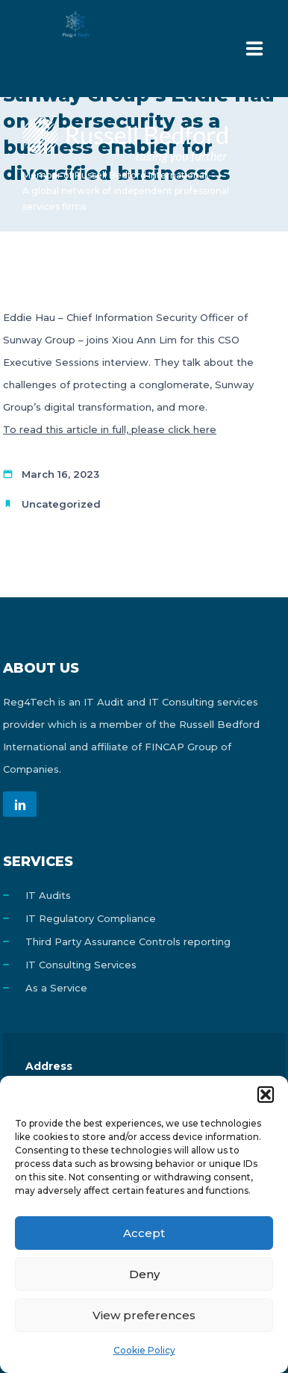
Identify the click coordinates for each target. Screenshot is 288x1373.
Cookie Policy (144, 1350)
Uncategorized (61, 504)
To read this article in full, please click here (109, 429)
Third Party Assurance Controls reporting (128, 941)
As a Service (56, 988)
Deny (144, 1274)
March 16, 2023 (60, 474)
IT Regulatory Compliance (90, 918)
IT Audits (48, 895)
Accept (144, 1233)
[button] (265, 1094)
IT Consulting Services (81, 965)
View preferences (144, 1315)
